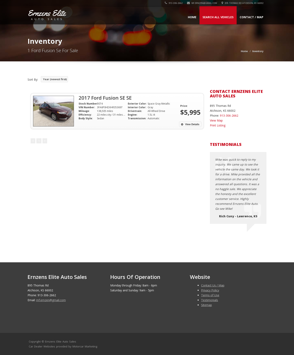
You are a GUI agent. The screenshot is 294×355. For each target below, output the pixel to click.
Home (192, 17)
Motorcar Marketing (84, 346)
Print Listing (217, 125)
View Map (216, 120)
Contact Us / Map (212, 285)
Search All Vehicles (218, 17)
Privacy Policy (210, 290)
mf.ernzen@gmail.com (202, 3)
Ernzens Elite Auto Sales (60, 341)
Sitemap (206, 305)
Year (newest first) (55, 79)
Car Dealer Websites (42, 346)
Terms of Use (210, 295)
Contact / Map (251, 17)
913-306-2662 (174, 3)
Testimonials (209, 300)
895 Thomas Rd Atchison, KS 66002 (242, 3)
